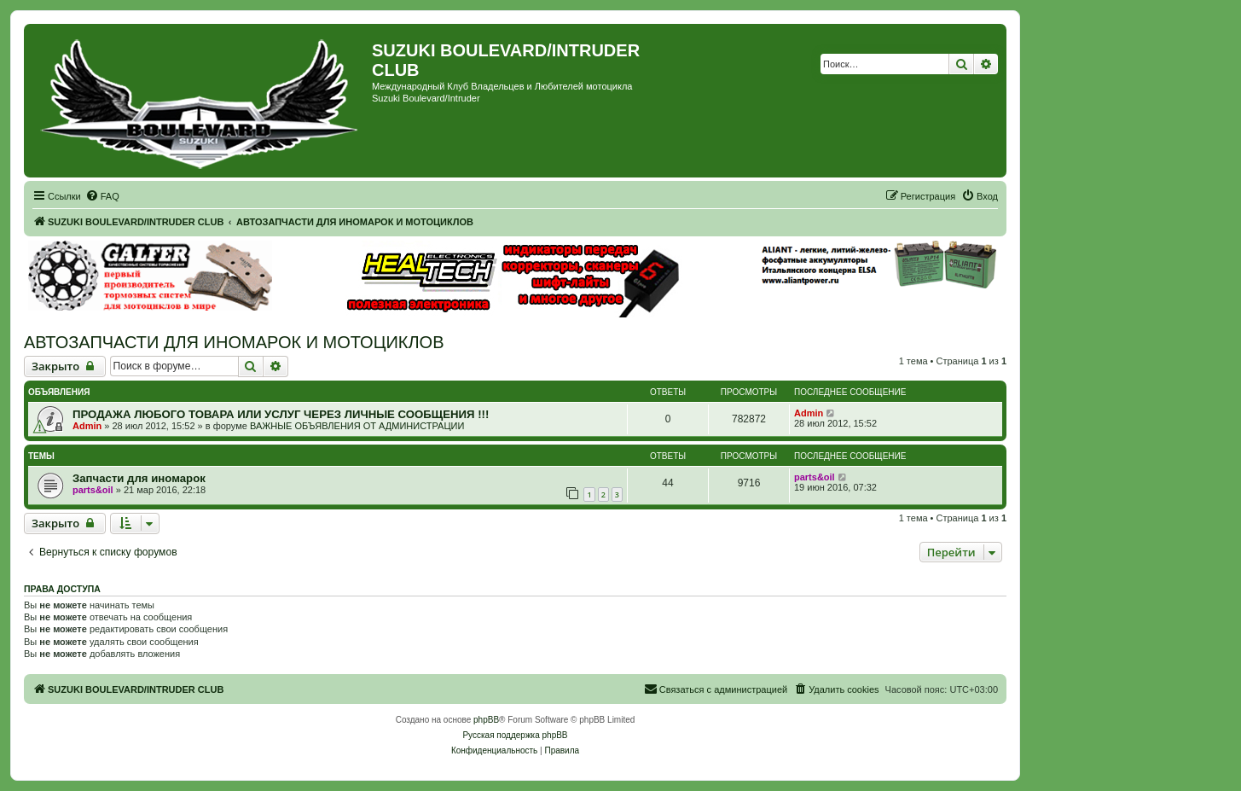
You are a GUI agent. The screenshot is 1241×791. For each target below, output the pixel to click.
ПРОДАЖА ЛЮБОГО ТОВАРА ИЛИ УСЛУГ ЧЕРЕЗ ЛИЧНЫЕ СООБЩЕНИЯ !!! (280, 414)
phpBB (486, 719)
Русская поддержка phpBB (514, 735)
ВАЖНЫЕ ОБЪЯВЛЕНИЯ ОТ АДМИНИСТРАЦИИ (357, 426)
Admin (86, 426)
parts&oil (92, 490)
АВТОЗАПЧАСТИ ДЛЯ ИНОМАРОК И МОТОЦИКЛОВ (234, 342)
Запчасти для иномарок (139, 478)
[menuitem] (102, 196)
